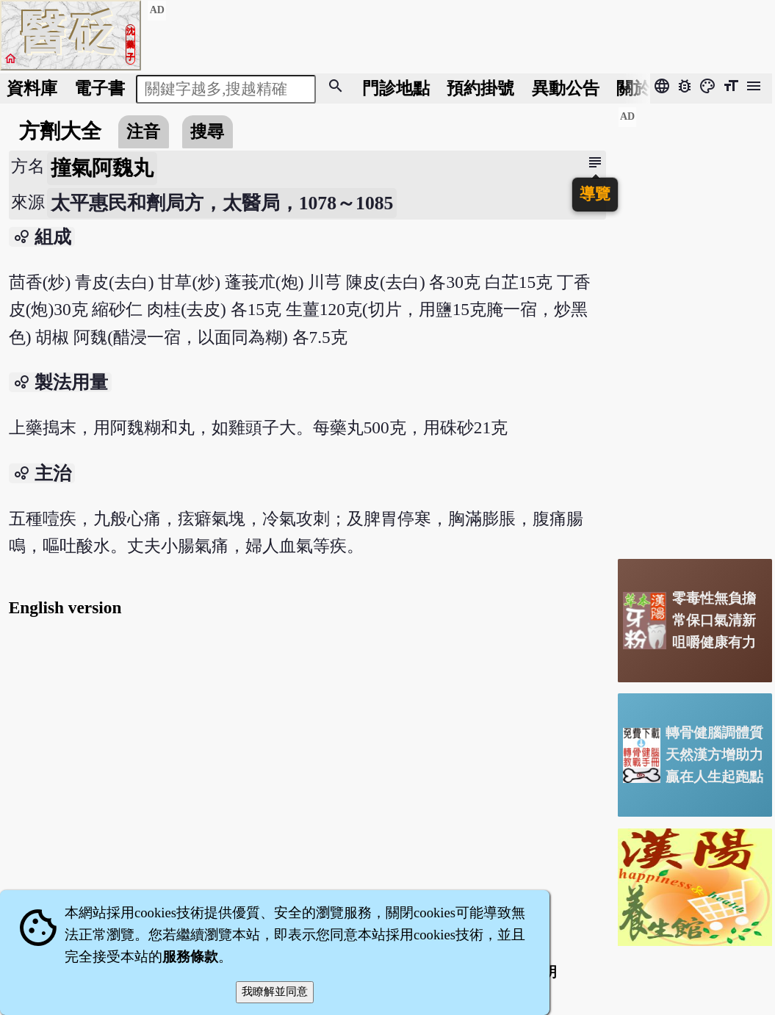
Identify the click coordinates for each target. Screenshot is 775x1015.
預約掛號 (480, 88)
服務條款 (190, 956)
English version (65, 607)
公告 (565, 88)
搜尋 (207, 131)
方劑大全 (60, 131)
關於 (633, 88)
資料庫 (32, 88)
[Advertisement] (695, 326)
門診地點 (396, 88)
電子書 (99, 88)
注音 (143, 131)
